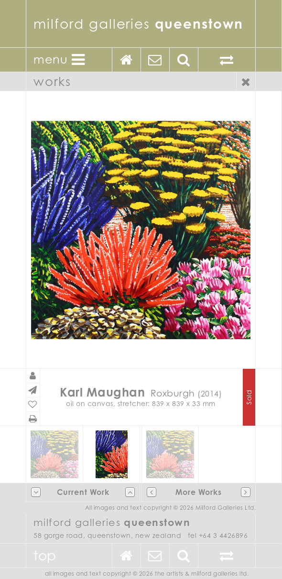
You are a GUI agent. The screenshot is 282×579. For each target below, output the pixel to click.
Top (44, 555)
